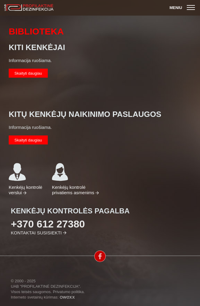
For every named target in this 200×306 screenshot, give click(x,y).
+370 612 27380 (48, 223)
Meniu (183, 7)
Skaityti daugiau (28, 73)
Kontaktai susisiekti (36, 232)
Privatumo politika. (69, 292)
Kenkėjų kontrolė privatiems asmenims (73, 178)
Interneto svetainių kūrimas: (43, 297)
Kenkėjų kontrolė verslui (25, 178)
